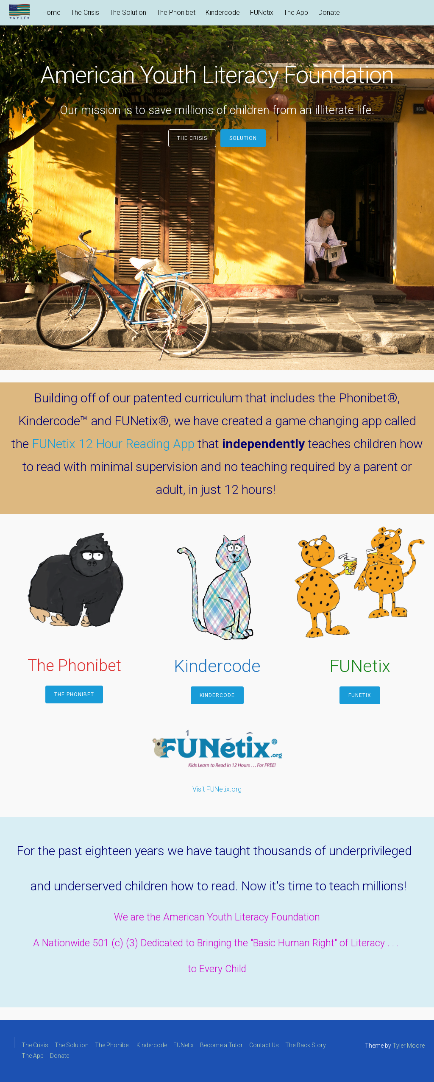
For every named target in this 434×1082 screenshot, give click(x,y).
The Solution (127, 12)
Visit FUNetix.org (217, 789)
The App (296, 12)
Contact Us (264, 1045)
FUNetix (261, 12)
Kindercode (223, 12)
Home (51, 12)
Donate (329, 12)
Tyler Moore (408, 1045)
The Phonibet (175, 12)
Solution (243, 138)
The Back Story (305, 1045)
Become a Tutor (221, 1045)
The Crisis (85, 12)
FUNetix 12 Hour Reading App (113, 443)
